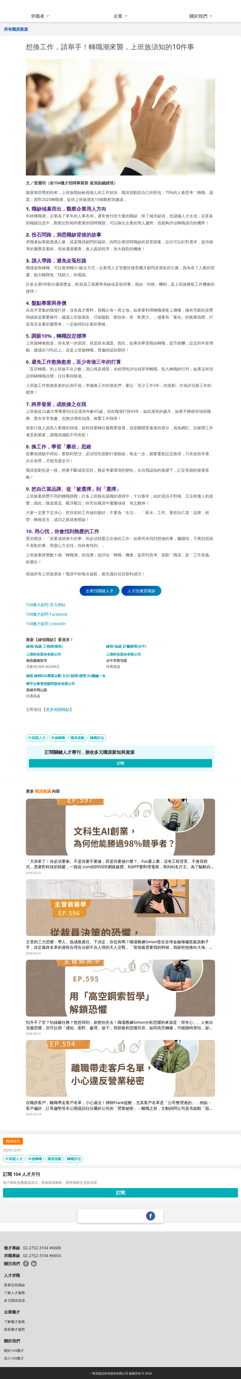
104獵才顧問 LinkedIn (46, 623)
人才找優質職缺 (141, 591)
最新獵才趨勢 (14, 1329)
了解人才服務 (14, 1292)
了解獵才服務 (14, 1321)
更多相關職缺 (58, 709)
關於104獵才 (14, 1350)
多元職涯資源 (14, 1300)
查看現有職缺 (14, 1285)
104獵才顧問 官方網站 (46, 604)
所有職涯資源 (16, 29)
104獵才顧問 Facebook (46, 614)
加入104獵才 (14, 1358)
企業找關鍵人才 (100, 591)
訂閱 (120, 1193)
